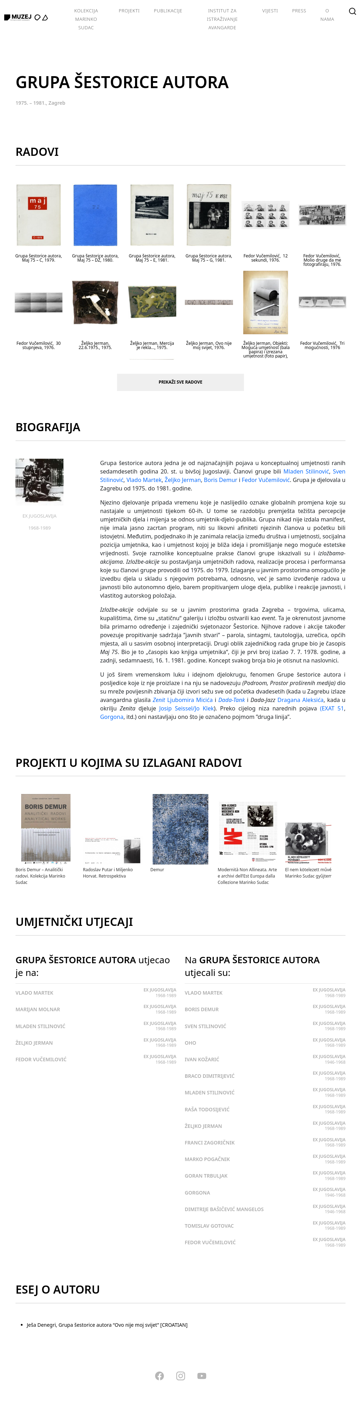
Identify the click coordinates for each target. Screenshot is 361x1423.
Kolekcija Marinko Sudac (86, 19)
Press (299, 10)
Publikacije (168, 10)
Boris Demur (220, 480)
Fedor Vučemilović (266, 480)
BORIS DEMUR (202, 1009)
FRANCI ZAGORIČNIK (210, 1142)
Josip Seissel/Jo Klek (186, 708)
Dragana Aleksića (300, 700)
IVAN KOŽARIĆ (202, 1059)
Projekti (129, 10)
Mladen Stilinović (306, 471)
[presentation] (341, 801)
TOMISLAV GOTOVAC (209, 1225)
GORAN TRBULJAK (206, 1175)
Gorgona (111, 717)
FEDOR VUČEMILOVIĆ (41, 1059)
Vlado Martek (144, 480)
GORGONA (197, 1192)
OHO (190, 1042)
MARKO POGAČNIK (207, 1159)
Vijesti (270, 10)
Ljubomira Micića (190, 700)
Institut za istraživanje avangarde (222, 19)
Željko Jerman (183, 480)
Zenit (159, 700)
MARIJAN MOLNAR (38, 1009)
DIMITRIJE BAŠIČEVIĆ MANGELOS (224, 1209)
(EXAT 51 (332, 708)
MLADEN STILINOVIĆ (40, 1026)
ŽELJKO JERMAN (34, 1042)
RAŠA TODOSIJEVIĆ (207, 1109)
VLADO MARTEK (34, 992)
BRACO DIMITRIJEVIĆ (210, 1076)
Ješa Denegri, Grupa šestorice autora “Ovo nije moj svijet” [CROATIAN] (107, 1324)
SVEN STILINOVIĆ (205, 1026)
